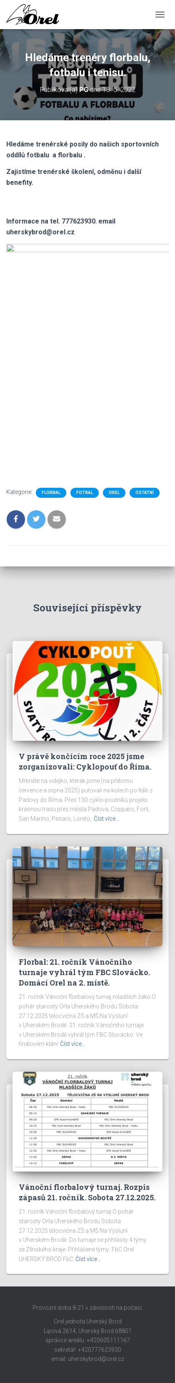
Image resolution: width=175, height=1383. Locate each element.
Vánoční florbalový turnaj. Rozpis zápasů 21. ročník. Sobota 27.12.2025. (87, 1192)
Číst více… (106, 818)
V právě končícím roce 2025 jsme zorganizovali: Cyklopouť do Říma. (85, 761)
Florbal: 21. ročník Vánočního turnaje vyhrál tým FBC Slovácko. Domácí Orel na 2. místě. (84, 972)
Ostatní (144, 492)
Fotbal (84, 492)
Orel (114, 492)
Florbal (51, 492)
